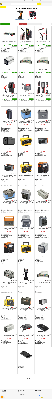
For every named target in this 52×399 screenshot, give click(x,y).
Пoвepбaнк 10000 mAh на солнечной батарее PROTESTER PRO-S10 (26, 362)
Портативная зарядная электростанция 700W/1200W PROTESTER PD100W (9, 255)
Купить (14, 45)
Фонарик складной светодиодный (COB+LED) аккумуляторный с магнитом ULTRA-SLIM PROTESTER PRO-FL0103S (43, 42)
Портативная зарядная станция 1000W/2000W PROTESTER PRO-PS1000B (26, 175)
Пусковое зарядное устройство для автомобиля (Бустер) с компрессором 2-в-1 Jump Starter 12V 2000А (9, 95)
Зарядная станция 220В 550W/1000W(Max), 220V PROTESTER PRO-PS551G (26, 229)
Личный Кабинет (20, 392)
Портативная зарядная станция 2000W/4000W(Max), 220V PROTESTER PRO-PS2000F (43, 149)
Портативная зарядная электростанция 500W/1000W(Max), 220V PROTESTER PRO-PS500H (9, 282)
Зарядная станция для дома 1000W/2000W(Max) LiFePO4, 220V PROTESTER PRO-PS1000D (9, 149)
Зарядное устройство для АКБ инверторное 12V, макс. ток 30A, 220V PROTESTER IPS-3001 (9, 42)
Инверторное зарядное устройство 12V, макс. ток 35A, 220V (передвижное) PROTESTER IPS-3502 (26, 282)
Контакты (21, 0)
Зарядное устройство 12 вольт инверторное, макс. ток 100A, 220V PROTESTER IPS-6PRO (43, 282)
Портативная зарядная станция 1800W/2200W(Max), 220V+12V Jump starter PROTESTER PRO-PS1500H (43, 122)
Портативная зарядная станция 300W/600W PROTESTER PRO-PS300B (9, 309)
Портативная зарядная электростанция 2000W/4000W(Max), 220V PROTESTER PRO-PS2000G (26, 122)
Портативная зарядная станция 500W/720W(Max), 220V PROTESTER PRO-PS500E (9, 229)
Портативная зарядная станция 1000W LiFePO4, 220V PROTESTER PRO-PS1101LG (43, 202)
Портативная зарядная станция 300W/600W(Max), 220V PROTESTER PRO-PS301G (43, 256)
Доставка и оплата (27, 0)
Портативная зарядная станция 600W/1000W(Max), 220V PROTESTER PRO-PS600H (43, 229)
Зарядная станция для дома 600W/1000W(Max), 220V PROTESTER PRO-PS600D (9, 69)
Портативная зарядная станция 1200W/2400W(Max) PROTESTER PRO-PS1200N (43, 176)
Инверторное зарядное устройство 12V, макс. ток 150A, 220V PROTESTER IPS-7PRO (26, 68)
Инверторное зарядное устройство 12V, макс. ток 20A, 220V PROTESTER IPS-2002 (26, 95)
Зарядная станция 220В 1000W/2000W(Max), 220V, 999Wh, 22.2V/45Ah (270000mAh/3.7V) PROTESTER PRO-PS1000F (9, 176)
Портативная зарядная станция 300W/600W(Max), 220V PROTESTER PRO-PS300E (26, 309)
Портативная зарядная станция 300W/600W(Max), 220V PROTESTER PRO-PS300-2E (43, 309)
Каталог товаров (15, 0)
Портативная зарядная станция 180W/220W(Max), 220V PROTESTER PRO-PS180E (9, 336)
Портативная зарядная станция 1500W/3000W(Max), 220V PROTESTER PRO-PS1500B (26, 149)
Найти (39, 4)
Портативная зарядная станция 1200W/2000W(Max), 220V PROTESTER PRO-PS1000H (26, 202)
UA (4, 0)
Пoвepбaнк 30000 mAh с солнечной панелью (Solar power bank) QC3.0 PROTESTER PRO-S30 (26, 336)
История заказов (20, 391)
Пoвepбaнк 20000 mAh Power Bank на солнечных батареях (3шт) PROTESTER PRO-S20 (43, 336)
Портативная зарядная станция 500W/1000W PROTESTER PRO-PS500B (26, 255)
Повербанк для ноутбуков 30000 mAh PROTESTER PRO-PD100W (9, 122)
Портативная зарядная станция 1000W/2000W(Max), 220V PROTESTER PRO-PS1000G (9, 202)
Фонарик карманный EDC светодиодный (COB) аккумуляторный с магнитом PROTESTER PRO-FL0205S (26, 42)
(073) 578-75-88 (4, 391)
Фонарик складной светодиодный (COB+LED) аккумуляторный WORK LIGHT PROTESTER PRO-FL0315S (43, 95)
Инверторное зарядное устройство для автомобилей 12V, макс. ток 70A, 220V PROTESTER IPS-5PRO (43, 69)
